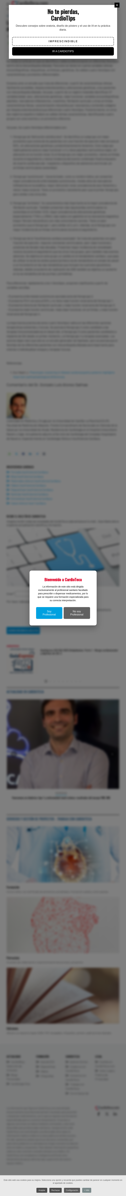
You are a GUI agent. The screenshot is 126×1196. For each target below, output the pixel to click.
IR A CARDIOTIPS (63, 51)
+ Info (86, 1190)
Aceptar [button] (41, 1190)
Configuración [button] (72, 1190)
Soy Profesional (49, 613)
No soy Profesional (76, 613)
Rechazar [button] (55, 1190)
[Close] (117, 5)
